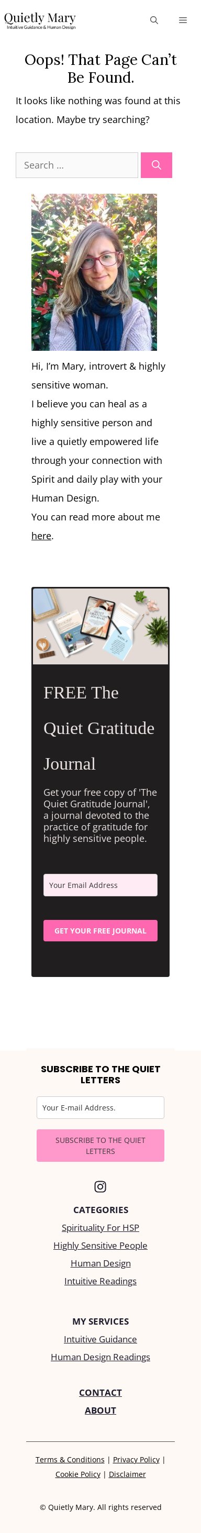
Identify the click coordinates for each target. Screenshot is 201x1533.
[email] (100, 885)
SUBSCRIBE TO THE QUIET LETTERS (100, 1145)
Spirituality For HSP (100, 1227)
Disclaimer (127, 1474)
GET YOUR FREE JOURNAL (100, 931)
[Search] (156, 165)
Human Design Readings (100, 1357)
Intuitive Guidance (100, 1339)
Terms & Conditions (70, 1459)
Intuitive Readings (100, 1281)
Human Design (101, 1263)
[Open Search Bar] (154, 20)
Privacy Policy (136, 1459)
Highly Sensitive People (100, 1245)
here (41, 535)
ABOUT (100, 1410)
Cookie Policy (77, 1474)
